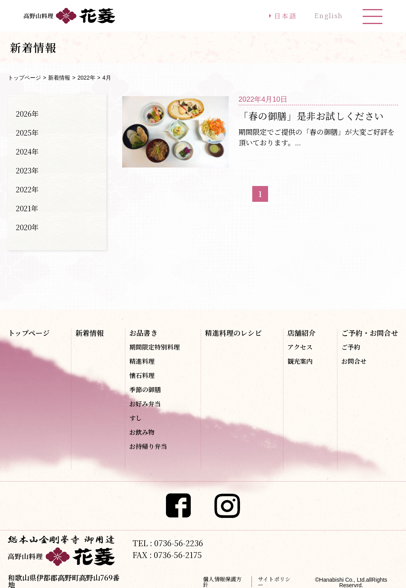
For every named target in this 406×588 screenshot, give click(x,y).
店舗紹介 (301, 332)
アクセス (300, 347)
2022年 (86, 77)
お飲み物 (142, 432)
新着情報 (59, 77)
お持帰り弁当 (148, 446)
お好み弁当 (145, 404)
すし (135, 418)
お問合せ (354, 361)
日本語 (278, 16)
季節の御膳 (145, 390)
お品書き (143, 332)
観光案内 (300, 361)
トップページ (24, 77)
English (326, 16)
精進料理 (142, 361)
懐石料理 (142, 375)
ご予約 (350, 347)
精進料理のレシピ (233, 332)
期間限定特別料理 (154, 347)
